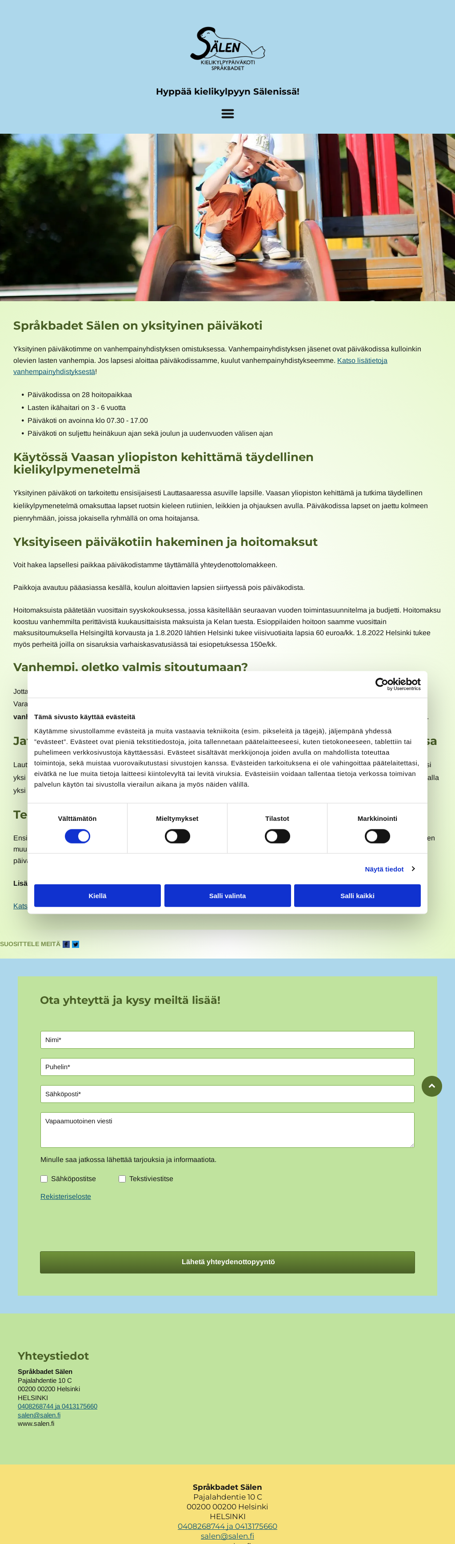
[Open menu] (228, 114)
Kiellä (97, 895)
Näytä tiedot (384, 868)
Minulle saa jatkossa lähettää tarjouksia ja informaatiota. (128, 1159)
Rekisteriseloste (65, 1196)
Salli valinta (227, 895)
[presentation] (108, 1224)
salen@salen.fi (39, 1415)
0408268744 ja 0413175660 (57, 1406)
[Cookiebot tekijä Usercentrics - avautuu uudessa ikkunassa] (382, 684)
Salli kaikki (357, 895)
